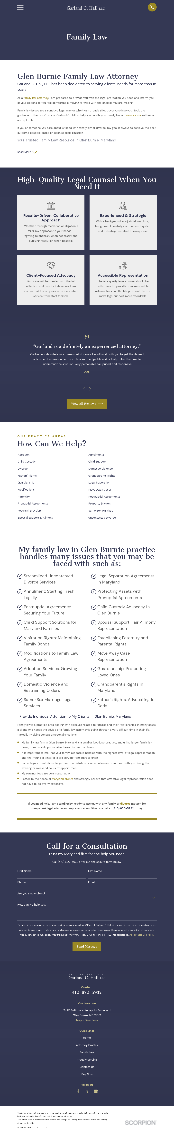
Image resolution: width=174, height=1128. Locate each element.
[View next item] (90, 389)
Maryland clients (62, 779)
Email (91, 882)
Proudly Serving (87, 1060)
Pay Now (87, 1074)
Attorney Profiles (87, 1045)
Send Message (87, 947)
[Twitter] (87, 1092)
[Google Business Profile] (96, 1092)
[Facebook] (78, 1092)
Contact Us (87, 1067)
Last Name (95, 871)
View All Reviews (87, 404)
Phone (21, 882)
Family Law (87, 1053)
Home (87, 1038)
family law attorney (36, 98)
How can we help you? (31, 905)
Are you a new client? (31, 894)
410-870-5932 (87, 992)
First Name (24, 871)
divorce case (133, 115)
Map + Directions (87, 1020)
